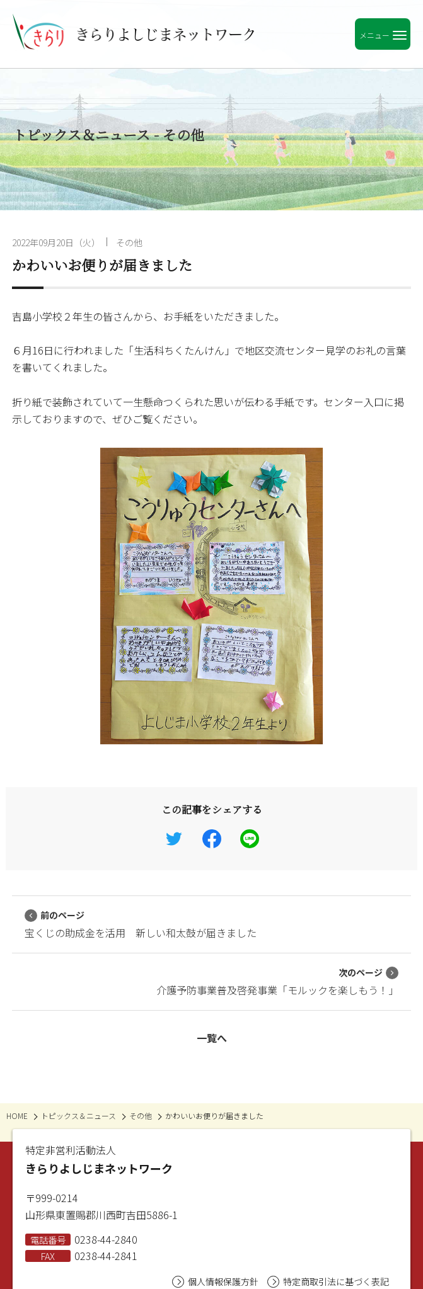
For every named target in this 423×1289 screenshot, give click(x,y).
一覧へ (212, 1037)
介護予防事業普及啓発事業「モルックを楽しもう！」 (277, 981)
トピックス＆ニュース (78, 1115)
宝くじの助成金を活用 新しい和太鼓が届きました (141, 924)
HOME (17, 1115)
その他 (129, 242)
